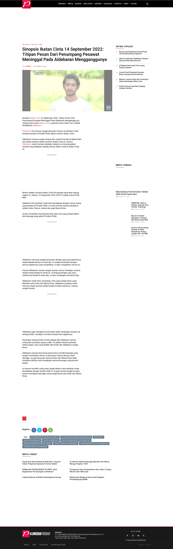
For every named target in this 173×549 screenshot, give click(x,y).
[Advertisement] (86, 24)
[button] (147, 3)
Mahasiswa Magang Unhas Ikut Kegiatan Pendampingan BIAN (87, 478)
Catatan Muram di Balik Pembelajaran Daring (41, 477)
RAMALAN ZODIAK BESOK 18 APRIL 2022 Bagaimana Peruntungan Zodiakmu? (39, 470)
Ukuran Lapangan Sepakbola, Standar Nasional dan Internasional (133, 60)
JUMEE (28, 66)
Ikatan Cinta (35, 118)
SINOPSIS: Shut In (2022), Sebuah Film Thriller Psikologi (139, 205)
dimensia (148, 545)
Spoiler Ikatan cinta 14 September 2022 (94, 443)
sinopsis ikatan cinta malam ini (66, 443)
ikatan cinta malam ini (32, 440)
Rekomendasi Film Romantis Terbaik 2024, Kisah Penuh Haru (132, 193)
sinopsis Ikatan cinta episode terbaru (37, 443)
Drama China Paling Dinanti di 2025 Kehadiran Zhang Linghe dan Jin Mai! (139, 231)
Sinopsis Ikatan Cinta (50, 440)
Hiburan (34, 44)
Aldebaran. (37, 125)
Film (40, 44)
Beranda (25, 44)
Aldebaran (26, 131)
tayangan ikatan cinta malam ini (35, 447)
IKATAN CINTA (98, 437)
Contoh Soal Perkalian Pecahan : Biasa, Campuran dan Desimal (132, 73)
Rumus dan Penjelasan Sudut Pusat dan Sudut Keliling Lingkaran (133, 53)
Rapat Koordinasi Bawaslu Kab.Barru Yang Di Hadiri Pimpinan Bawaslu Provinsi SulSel (41, 463)
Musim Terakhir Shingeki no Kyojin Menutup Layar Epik (139, 218)
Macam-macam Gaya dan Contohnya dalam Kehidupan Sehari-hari (133, 80)
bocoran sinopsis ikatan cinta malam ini (76, 437)
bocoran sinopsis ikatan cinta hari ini (44, 437)
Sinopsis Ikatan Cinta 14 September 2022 (76, 440)
